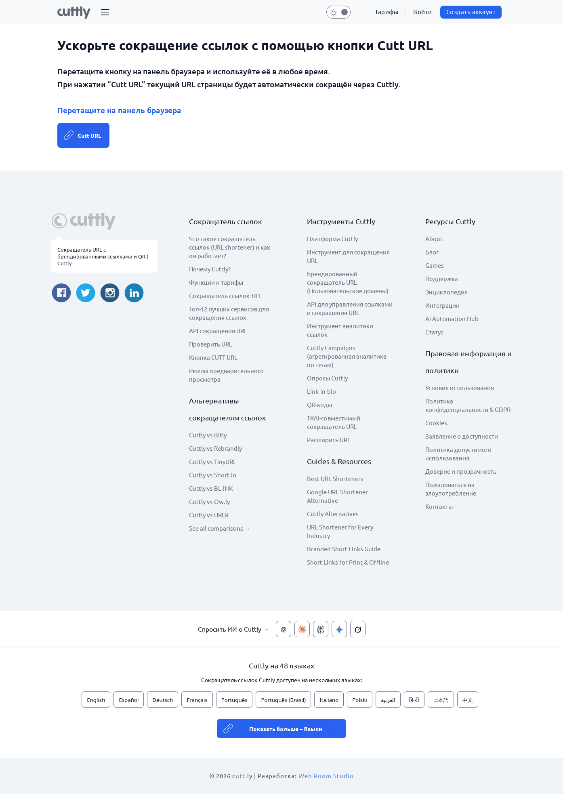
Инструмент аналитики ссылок (340, 330)
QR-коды (319, 404)
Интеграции (442, 305)
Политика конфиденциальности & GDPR (467, 405)
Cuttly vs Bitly (208, 435)
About (434, 238)
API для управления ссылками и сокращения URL (350, 308)
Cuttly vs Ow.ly (209, 501)
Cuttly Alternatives (333, 513)
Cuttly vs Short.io (212, 475)
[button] (105, 12)
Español (129, 700)
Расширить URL (329, 439)
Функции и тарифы (216, 282)
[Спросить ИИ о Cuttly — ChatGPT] (283, 629)
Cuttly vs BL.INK (211, 488)
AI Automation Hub (452, 318)
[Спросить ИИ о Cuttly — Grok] (358, 629)
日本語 (441, 700)
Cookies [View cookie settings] (436, 422)
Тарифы (386, 11)
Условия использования (459, 387)
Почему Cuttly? (210, 269)
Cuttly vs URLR (209, 515)
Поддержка (441, 278)
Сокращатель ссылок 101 (224, 295)
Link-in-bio (321, 391)
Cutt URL (89, 135)
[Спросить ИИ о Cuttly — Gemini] (339, 629)
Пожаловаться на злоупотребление (450, 489)
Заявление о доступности (461, 436)
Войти (422, 11)
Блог (432, 252)
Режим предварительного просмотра (226, 375)
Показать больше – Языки (285, 728)
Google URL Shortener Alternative (337, 496)
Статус (434, 332)
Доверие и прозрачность (460, 471)
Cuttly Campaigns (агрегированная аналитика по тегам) (347, 356)
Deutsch (162, 700)
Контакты (439, 506)
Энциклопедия (446, 292)
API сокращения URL (218, 330)
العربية (388, 700)
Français (197, 700)
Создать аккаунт (471, 11)
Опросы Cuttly (327, 378)
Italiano (328, 700)
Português (234, 700)
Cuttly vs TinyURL (212, 461)
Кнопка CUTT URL (213, 357)
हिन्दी (414, 700)
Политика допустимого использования (458, 453)
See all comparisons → (219, 528)
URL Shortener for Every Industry (340, 531)
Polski (359, 700)
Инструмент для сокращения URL (348, 256)
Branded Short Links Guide (343, 548)
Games (434, 265)
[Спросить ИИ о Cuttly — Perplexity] (320, 629)
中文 (467, 700)
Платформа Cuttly (332, 238)
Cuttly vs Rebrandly (215, 448)
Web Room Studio (326, 775)
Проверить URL (210, 344)
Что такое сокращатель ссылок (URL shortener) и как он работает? (229, 247)
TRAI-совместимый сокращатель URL (333, 422)
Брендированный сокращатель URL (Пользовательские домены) (348, 282)
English (96, 700)
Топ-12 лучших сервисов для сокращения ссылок (229, 313)
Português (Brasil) (283, 700)
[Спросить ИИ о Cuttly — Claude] (302, 629)
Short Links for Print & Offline (348, 562)
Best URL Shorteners (335, 478)
